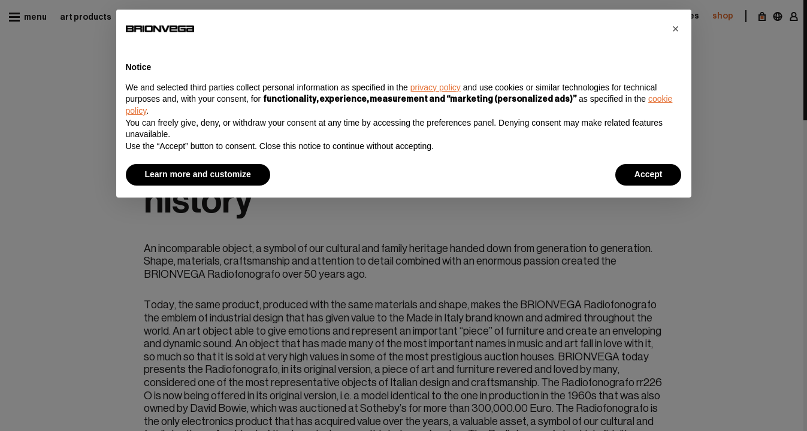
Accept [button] (648, 174)
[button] (675, 28)
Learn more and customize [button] (198, 174)
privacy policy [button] (435, 87)
